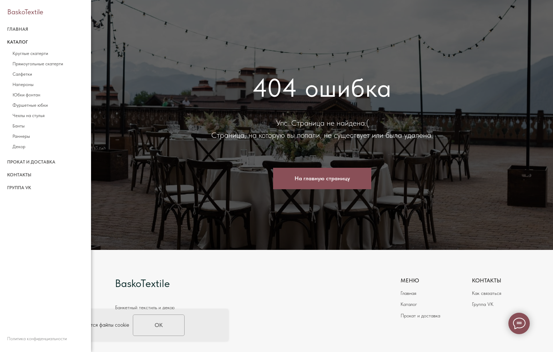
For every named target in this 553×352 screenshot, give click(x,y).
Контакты (19, 174)
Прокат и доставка (31, 162)
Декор (18, 146)
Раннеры (21, 136)
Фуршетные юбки (30, 105)
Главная (17, 29)
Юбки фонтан (26, 94)
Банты (18, 126)
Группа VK (19, 187)
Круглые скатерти (30, 53)
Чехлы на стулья (28, 115)
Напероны (23, 84)
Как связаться (486, 293)
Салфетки (22, 74)
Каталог (409, 304)
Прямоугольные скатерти (37, 63)
